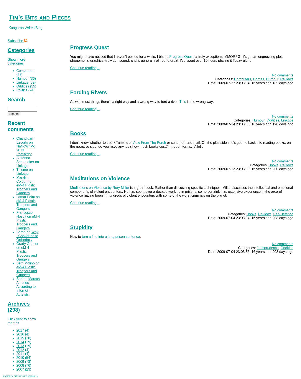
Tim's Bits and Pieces (40, 17)
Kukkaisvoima (20, 376)
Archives (19, 304)
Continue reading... (84, 68)
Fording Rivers (88, 92)
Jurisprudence (268, 248)
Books (78, 133)
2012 (20, 350)
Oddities (272, 120)
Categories (21, 50)
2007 (20, 369)
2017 (20, 330)
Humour (272, 79)
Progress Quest (89, 47)
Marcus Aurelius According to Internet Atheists (28, 286)
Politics (21, 90)
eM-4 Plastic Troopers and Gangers (26, 189)
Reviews (286, 79)
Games (258, 79)
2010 (20, 358)
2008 (20, 365)
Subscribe (17, 41)
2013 (20, 346)
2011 (20, 354)
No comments (282, 75)
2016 (20, 334)
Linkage (287, 120)
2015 (20, 338)
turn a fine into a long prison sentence (111, 236)
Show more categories (16, 61)
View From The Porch (149, 142)
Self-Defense (283, 214)
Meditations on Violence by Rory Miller (99, 188)
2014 (20, 342)
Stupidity (81, 227)
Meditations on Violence (100, 178)
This (182, 102)
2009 (20, 361)
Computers (242, 79)
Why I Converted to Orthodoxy (27, 236)
